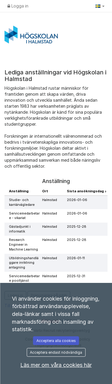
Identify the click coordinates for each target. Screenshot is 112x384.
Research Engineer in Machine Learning (23, 244)
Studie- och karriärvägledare (22, 202)
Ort (45, 191)
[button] (100, 6)
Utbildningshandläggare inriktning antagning (24, 262)
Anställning (19, 191)
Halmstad (49, 200)
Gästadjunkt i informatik (19, 228)
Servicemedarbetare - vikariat (24, 215)
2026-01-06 (77, 200)
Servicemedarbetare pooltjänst (24, 278)
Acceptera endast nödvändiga (56, 352)
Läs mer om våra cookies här (56, 365)
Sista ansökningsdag (86, 191)
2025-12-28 (76, 226)
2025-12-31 (76, 276)
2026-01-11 (76, 258)
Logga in (17, 5)
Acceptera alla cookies (56, 340)
